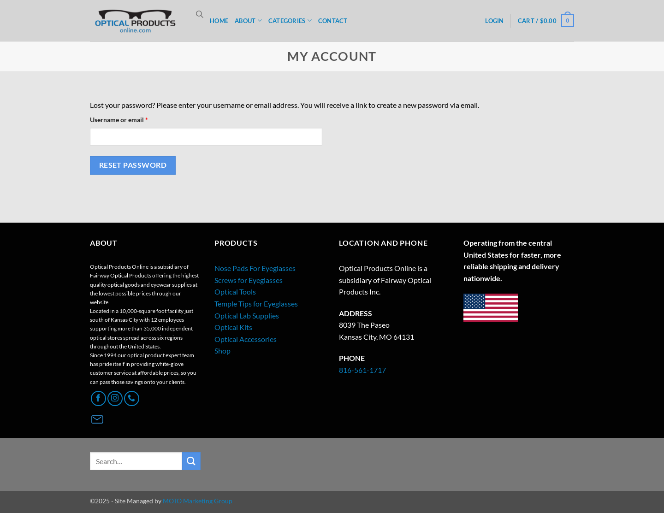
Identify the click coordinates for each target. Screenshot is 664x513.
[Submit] (191, 461)
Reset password (133, 165)
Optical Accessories (245, 339)
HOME (219, 20)
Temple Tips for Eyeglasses (256, 303)
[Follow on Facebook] (98, 398)
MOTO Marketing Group (197, 501)
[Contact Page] (97, 419)
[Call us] (131, 398)
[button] (546, 21)
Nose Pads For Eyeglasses (255, 268)
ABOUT (248, 20)
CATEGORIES (290, 20)
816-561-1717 (362, 370)
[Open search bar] (199, 14)
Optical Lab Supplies (246, 315)
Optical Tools (235, 291)
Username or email (132, 119)
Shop (222, 350)
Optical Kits (233, 327)
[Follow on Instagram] (115, 398)
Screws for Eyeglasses (248, 280)
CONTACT (333, 20)
